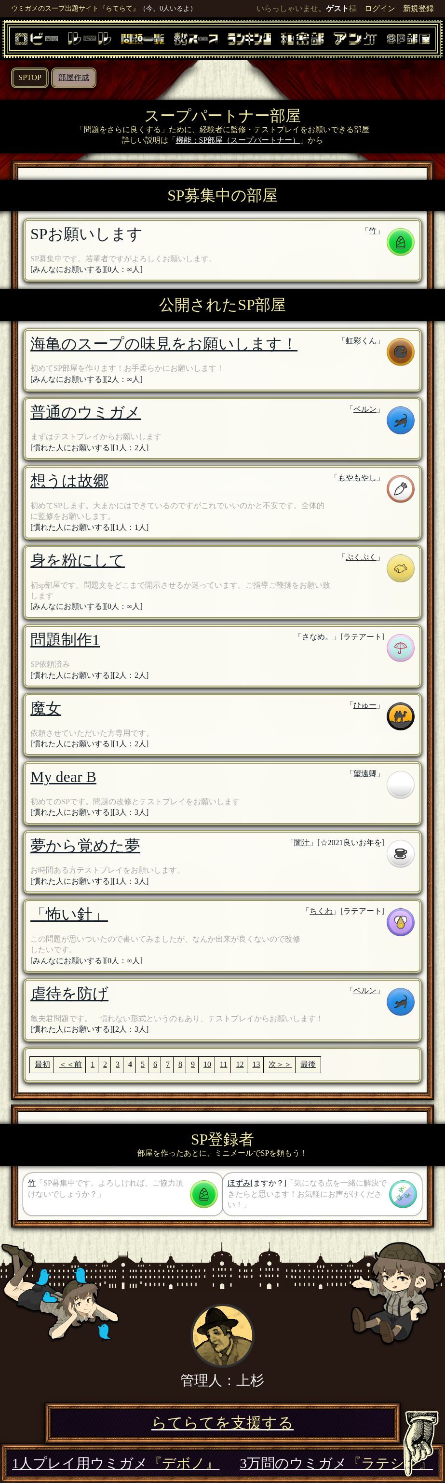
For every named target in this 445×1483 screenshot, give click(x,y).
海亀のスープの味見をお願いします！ (163, 343)
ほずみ (239, 1183)
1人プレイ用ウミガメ (115, 1463)
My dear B (63, 776)
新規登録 (418, 8)
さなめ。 (317, 637)
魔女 (45, 708)
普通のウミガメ (85, 412)
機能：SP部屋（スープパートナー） (238, 140)
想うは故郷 (69, 480)
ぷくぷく (361, 557)
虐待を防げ (69, 993)
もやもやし (357, 477)
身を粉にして (77, 560)
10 (207, 1064)
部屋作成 (73, 77)
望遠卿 (365, 773)
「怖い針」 (69, 914)
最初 (42, 1064)
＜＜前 (70, 1064)
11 (223, 1064)
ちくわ (321, 911)
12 (239, 1064)
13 (256, 1064)
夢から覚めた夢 (85, 845)
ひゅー (365, 705)
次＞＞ (280, 1064)
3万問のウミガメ (336, 1463)
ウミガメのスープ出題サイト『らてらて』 (75, 8)
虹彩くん (361, 341)
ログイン (379, 8)
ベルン (365, 409)
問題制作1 (65, 639)
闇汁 (302, 842)
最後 (308, 1064)
